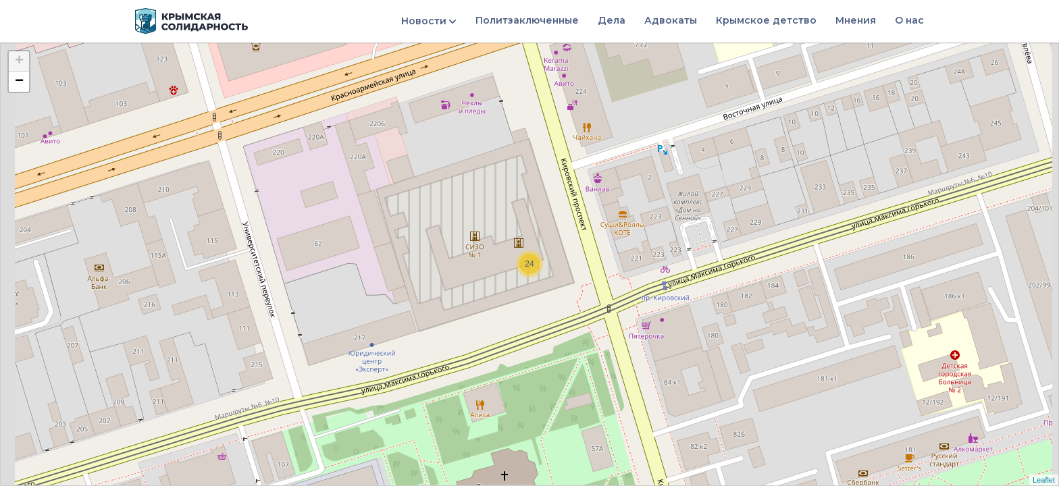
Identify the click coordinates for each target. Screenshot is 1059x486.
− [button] (19, 82)
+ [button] (19, 61)
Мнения (855, 20)
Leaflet (1044, 480)
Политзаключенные (527, 20)
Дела (611, 20)
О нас (909, 20)
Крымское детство (766, 20)
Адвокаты (670, 20)
